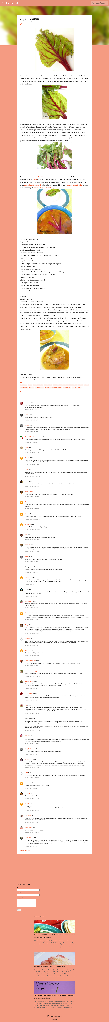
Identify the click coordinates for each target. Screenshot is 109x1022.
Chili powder (48, 385)
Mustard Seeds (39, 387)
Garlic (80, 385)
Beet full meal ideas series (33, 185)
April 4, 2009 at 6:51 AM (32, 744)
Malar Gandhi (29, 693)
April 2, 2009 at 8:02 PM (32, 442)
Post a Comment (25, 850)
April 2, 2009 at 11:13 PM (32, 486)
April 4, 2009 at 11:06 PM (32, 778)
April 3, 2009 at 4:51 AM (32, 596)
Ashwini (27, 638)
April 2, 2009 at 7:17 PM (32, 432)
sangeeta (27, 544)
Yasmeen (27, 735)
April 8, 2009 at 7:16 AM (32, 846)
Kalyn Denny (28, 827)
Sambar (34, 179)
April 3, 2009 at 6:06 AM (32, 620)
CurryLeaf (28, 577)
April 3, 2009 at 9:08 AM (32, 655)
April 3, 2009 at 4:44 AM (32, 584)
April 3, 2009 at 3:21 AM (32, 572)
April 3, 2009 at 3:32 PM (32, 700)
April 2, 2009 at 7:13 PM (32, 409)
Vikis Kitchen (29, 601)
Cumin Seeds (57, 385)
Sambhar (47, 387)
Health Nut (11, 3)
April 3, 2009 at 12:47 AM (32, 529)
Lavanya (27, 403)
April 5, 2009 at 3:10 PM (32, 798)
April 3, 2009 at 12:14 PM (32, 676)
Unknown (28, 524)
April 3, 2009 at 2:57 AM (32, 562)
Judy (26, 625)
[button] (21, 24)
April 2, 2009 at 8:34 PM (32, 464)
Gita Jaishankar (29, 613)
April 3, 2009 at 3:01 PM (32, 688)
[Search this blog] (99, 3)
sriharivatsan (29, 491)
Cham (27, 447)
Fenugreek (74, 385)
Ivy (26, 705)
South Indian (67, 387)
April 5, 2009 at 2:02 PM (32, 788)
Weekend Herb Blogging (74, 185)
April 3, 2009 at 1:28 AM (32, 539)
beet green (24, 385)
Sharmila (27, 457)
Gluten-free (24, 387)
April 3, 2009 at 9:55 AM (32, 666)
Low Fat (31, 387)
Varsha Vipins (29, 681)
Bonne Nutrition (39, 177)
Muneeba (28, 815)
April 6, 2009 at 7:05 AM (32, 810)
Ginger (86, 385)
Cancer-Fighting (38, 385)
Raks (26, 514)
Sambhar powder (56, 387)
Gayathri (27, 793)
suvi (26, 534)
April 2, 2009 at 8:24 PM (32, 452)
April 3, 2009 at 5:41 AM (32, 608)
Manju (27, 481)
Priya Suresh (28, 502)
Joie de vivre (28, 759)
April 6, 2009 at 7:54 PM (32, 832)
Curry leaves (65, 385)
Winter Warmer (76, 387)
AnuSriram (28, 650)
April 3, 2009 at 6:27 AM (32, 633)
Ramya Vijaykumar (30, 660)
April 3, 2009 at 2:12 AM (32, 551)
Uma (26, 772)
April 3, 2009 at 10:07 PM (32, 730)
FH (26, 589)
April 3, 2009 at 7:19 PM (32, 713)
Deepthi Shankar (30, 749)
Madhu (27, 803)
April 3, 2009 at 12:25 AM (32, 519)
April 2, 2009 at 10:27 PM (32, 476)
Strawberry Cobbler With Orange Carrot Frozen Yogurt (49, 966)
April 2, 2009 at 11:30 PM (32, 509)
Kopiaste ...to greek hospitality (43, 188)
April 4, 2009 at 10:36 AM (32, 767)
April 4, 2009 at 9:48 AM (32, 754)
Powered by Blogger (54, 1016)
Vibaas (27, 414)
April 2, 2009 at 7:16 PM (32, 420)
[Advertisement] (54, 868)
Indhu (26, 469)
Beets (30, 385)
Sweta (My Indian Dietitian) (33, 437)
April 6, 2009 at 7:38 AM (32, 822)
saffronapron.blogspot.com (33, 671)
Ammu (27, 556)
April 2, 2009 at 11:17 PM (32, 497)
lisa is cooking (29, 837)
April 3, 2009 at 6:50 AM (32, 645)
